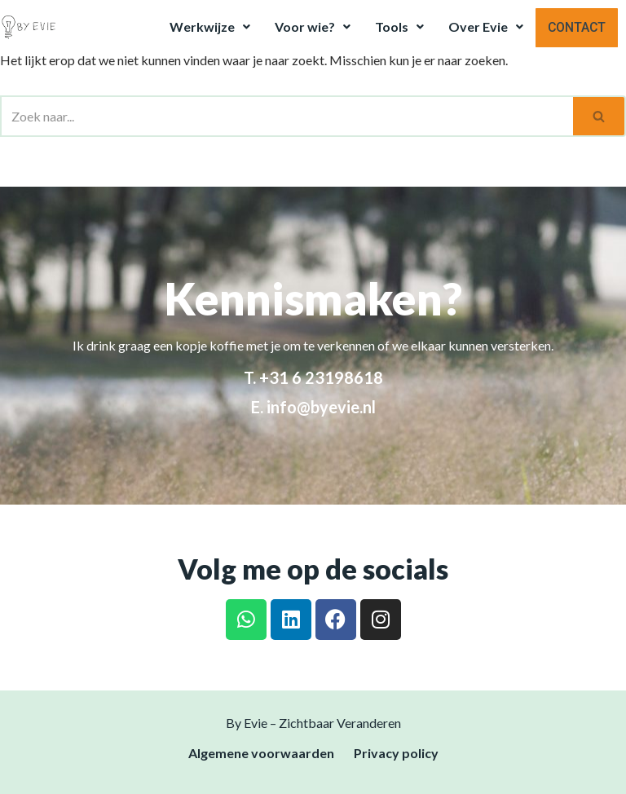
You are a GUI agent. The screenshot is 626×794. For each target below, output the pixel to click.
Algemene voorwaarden (261, 753)
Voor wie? (314, 26)
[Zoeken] (286, 116)
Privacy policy (396, 753)
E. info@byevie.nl (313, 407)
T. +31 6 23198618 (313, 377)
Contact (577, 27)
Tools (401, 26)
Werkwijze (211, 26)
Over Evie (487, 26)
